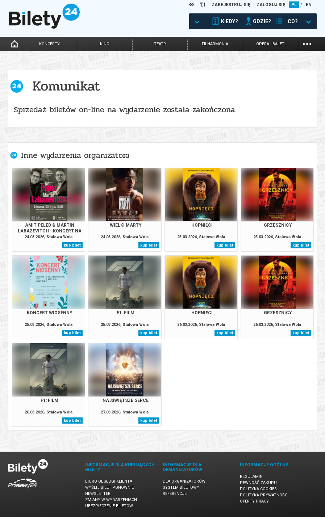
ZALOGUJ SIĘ (271, 4)
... (307, 43)
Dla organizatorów (184, 481)
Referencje (175, 493)
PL (294, 4)
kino (104, 44)
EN (309, 4)
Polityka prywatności (264, 495)
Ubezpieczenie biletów (109, 506)
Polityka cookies (258, 489)
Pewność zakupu (258, 482)
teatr (160, 44)
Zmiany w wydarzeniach (111, 499)
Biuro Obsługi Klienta (108, 481)
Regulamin (251, 476)
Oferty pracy (254, 501)
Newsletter (98, 493)
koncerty (49, 44)
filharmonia (215, 44)
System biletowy (181, 487)
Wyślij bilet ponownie (109, 487)
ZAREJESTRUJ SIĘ (231, 4)
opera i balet (270, 44)
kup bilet (72, 245)
